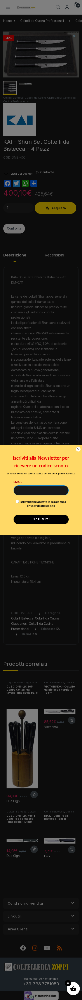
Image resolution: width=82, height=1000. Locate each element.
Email (18, 482)
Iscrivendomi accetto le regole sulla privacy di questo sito (43, 503)
